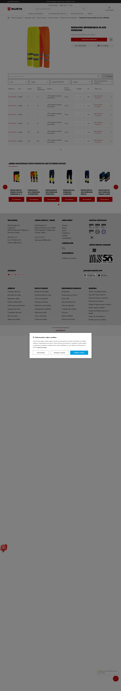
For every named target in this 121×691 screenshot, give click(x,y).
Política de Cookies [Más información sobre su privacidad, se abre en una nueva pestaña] (42, 347)
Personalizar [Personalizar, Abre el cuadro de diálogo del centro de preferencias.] (41, 352)
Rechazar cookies (59, 352)
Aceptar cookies (79, 352)
